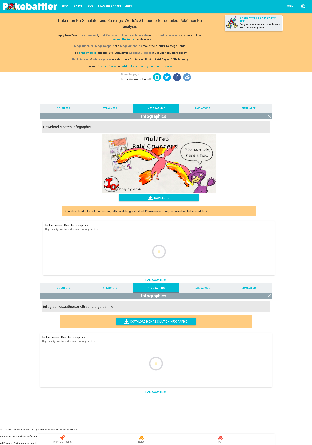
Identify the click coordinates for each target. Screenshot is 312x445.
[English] (303, 6)
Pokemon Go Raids (121, 39)
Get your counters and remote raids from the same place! (260, 26)
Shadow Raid (87, 52)
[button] (167, 77)
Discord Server (107, 66)
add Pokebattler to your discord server (148, 66)
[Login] (288, 6)
